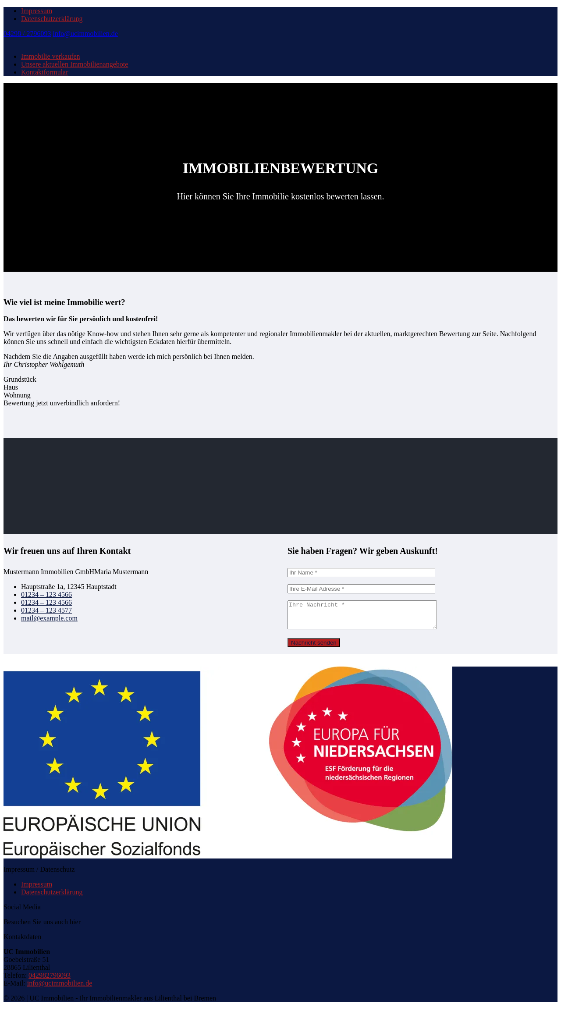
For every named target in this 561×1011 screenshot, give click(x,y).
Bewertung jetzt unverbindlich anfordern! (62, 403)
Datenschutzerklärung (51, 18)
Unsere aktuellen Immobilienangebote (74, 64)
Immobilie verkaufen (50, 56)
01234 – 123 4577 (46, 610)
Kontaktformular (44, 72)
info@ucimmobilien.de (85, 33)
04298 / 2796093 (27, 33)
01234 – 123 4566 (46, 594)
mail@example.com (49, 618)
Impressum (36, 10)
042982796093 (49, 980)
